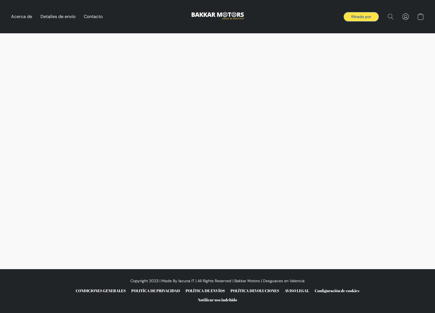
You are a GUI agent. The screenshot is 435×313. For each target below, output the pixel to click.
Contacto (93, 16)
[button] (217, 17)
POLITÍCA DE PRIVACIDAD (155, 290)
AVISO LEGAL (297, 290)
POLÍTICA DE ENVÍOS (205, 290)
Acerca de (21, 16)
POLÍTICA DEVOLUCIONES (255, 290)
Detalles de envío (58, 16)
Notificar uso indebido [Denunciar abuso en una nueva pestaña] (217, 299)
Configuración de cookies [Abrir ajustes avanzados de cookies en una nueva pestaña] (337, 290)
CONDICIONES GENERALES (101, 290)
